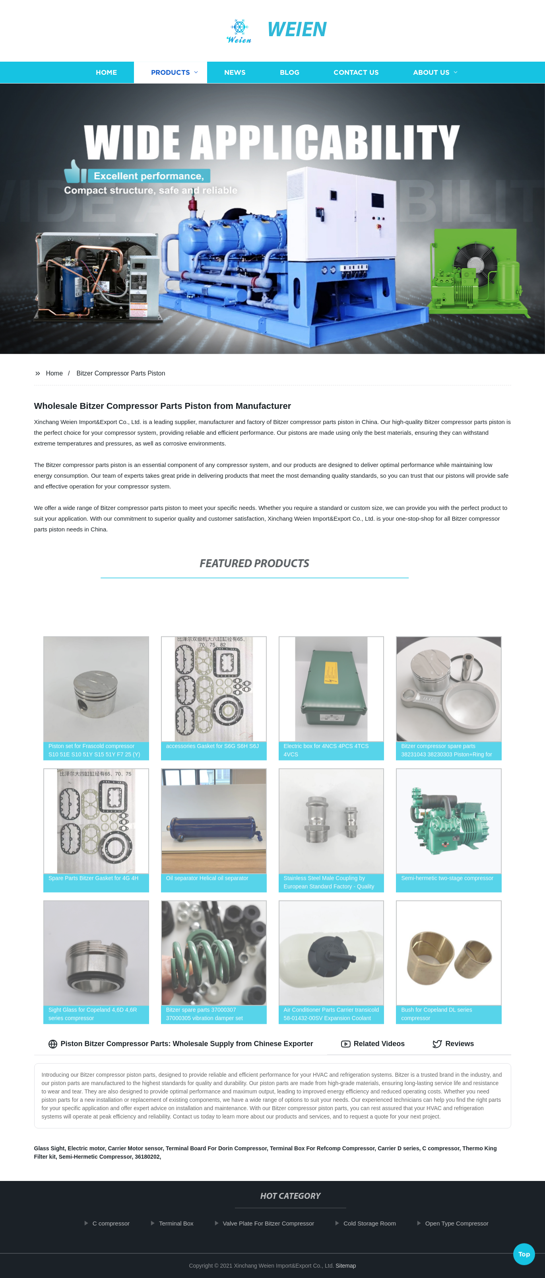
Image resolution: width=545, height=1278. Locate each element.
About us (431, 72)
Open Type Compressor (464, 1223)
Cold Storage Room (377, 1223)
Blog (289, 72)
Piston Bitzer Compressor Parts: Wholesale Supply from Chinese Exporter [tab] (180, 1044)
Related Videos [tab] (373, 1044)
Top (524, 1256)
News (235, 72)
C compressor (440, 1148)
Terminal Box (183, 1223)
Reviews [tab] (453, 1044)
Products (170, 72)
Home (106, 72)
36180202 (147, 1157)
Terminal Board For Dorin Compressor (216, 1148)
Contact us (356, 72)
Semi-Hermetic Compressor (95, 1157)
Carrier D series (398, 1148)
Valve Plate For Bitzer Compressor (276, 1223)
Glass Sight (49, 1148)
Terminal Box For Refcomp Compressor (322, 1148)
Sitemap (346, 1265)
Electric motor (86, 1148)
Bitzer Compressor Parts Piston (120, 373)
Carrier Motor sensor (135, 1148)
